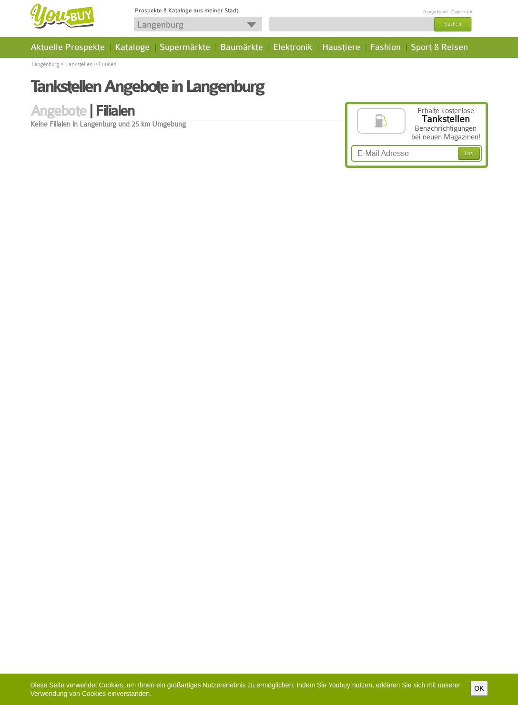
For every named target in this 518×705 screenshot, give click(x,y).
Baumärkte (241, 47)
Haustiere (341, 47)
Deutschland (435, 12)
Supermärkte (185, 47)
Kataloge (132, 47)
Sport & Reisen (439, 47)
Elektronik (292, 47)
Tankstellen (78, 64)
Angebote (58, 111)
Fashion (385, 47)
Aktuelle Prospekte (67, 47)
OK (479, 688)
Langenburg (45, 64)
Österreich (461, 12)
